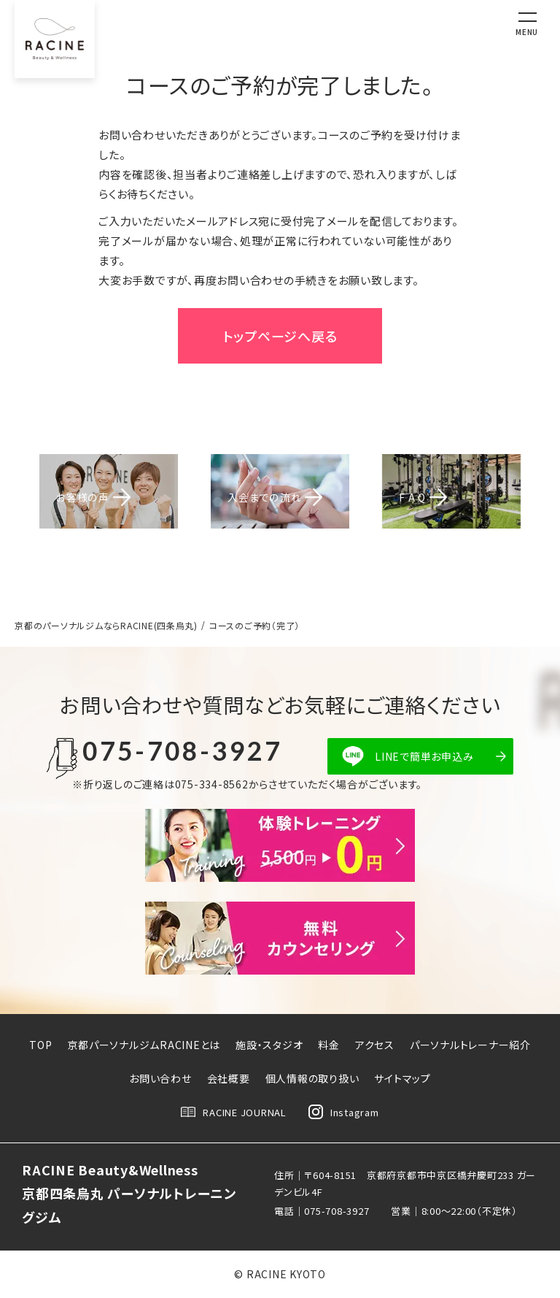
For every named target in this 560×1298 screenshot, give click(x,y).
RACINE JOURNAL (234, 1112)
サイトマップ (402, 1078)
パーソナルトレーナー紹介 (470, 1044)
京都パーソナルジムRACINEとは (143, 1044)
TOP (40, 1044)
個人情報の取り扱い (312, 1078)
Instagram (343, 1112)
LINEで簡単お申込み (424, 756)
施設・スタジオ (269, 1044)
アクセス (374, 1044)
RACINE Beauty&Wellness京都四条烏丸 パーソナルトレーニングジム (129, 1193)
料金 (329, 1044)
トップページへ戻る (280, 335)
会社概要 (228, 1078)
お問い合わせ (160, 1078)
